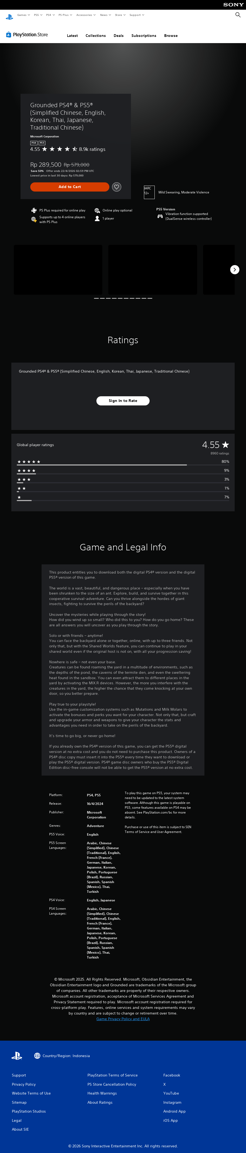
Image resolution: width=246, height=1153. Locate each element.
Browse (171, 30)
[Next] (234, 264)
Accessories (84, 15)
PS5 (36, 15)
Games (21, 15)
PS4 (48, 15)
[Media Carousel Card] (58, 265)
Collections (96, 30)
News (103, 15)
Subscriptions (144, 30)
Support (134, 15)
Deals (119, 30)
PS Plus (64, 15)
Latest (72, 30)
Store (118, 15)
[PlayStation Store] (28, 29)
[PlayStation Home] (9, 15)
